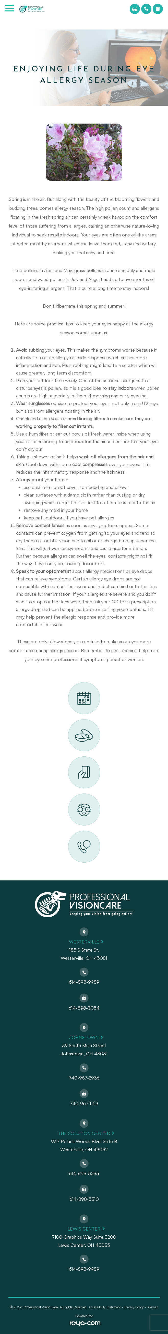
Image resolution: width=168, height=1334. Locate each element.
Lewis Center (84, 1229)
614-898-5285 (84, 1173)
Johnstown (84, 1037)
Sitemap (152, 1307)
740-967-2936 (84, 1078)
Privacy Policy (133, 1307)
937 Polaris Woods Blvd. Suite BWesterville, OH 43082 (84, 1145)
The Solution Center (84, 1133)
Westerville (84, 942)
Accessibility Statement (105, 1307)
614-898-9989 (84, 982)
